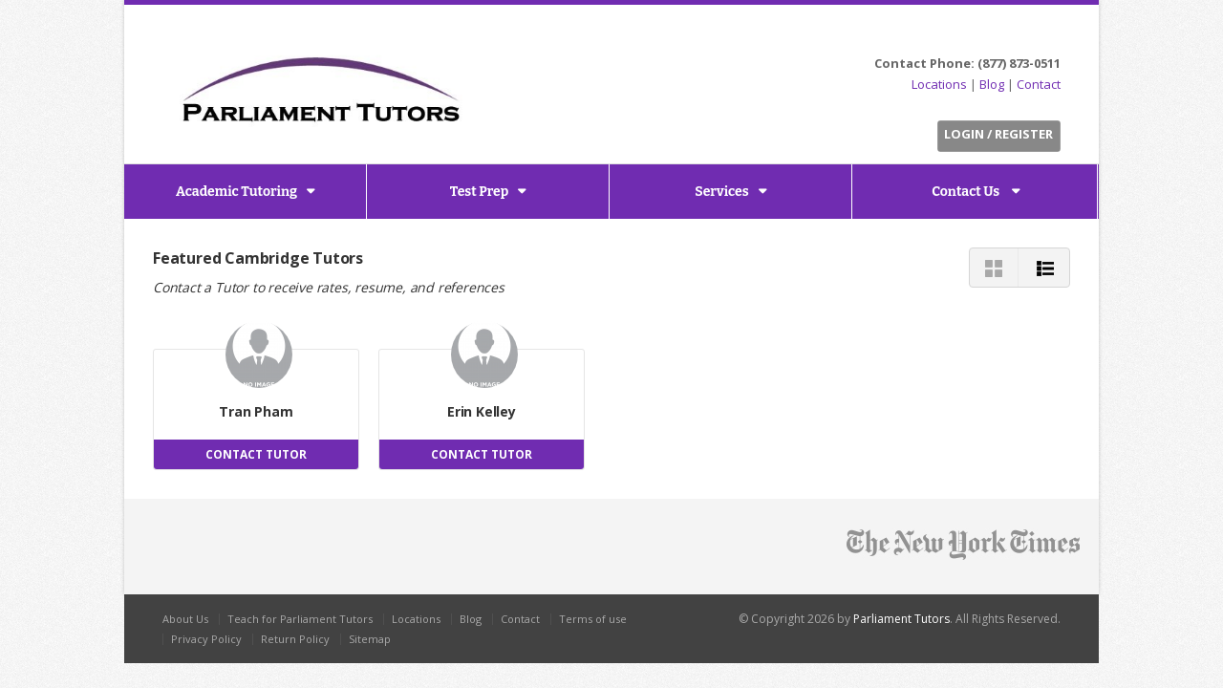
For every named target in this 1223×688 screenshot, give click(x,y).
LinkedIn (1022, 34)
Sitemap (370, 639)
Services (721, 191)
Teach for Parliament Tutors (300, 619)
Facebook (1000, 34)
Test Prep (479, 191)
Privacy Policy (206, 639)
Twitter (978, 34)
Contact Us (967, 191)
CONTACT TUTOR (256, 454)
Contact (1039, 84)
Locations (939, 84)
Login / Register (998, 133)
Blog (991, 84)
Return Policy (295, 639)
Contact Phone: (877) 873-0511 (967, 63)
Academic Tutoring (236, 191)
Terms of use (593, 619)
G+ (1048, 34)
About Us (185, 619)
